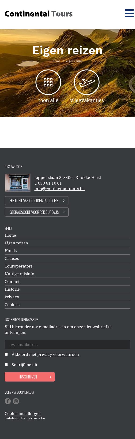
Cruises (12, 258)
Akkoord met (45, 354)
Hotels (11, 250)
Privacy (12, 297)
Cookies (12, 304)
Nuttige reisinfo (19, 273)
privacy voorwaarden (58, 354)
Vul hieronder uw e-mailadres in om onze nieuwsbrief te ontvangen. (58, 330)
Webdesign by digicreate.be (25, 418)
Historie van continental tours (34, 200)
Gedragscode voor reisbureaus (34, 212)
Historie (12, 289)
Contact (12, 281)
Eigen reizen (16, 243)
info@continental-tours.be (59, 188)
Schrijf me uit (24, 364)
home (56, 61)
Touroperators (19, 266)
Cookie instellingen (23, 413)
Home (10, 235)
